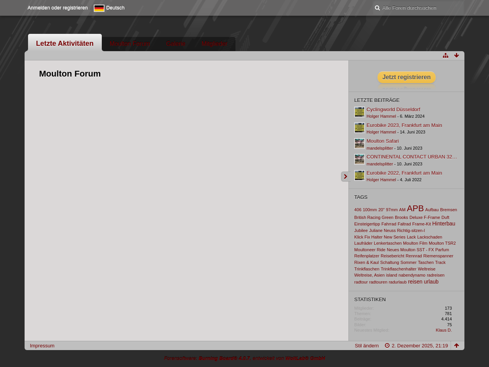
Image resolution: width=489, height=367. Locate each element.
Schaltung (389, 262)
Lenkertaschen (387, 243)
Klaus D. (444, 330)
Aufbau (432, 209)
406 (357, 209)
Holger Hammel (381, 116)
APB (415, 208)
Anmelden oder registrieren (58, 7)
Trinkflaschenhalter (398, 269)
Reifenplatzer (366, 256)
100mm (370, 209)
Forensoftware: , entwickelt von (244, 358)
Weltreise (427, 269)
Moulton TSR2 (442, 243)
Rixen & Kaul (366, 262)
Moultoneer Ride (369, 249)
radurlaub (398, 282)
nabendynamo (411, 275)
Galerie (175, 43)
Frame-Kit (421, 224)
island (391, 275)
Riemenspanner (438, 256)
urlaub (431, 282)
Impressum (42, 346)
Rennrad (414, 256)
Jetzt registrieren (407, 77)
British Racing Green (373, 217)
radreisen (435, 275)
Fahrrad (388, 224)
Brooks (401, 217)
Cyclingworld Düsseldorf (393, 109)
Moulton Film (415, 243)
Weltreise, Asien (369, 275)
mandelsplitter (379, 148)
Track (440, 262)
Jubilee (361, 230)
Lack (411, 237)
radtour (361, 282)
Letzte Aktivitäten (65, 43)
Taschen (426, 262)
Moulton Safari (382, 141)
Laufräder (363, 243)
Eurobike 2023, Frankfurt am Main (404, 125)
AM (402, 209)
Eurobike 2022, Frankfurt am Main (404, 173)
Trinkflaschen (366, 269)
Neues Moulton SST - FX (410, 249)
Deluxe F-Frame (424, 217)
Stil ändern (367, 346)
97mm (392, 209)
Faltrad (404, 224)
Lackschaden (429, 237)
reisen (415, 282)
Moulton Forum (130, 43)
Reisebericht (392, 256)
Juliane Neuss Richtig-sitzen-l (397, 230)
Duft (445, 217)
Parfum (442, 249)
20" (381, 209)
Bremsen (448, 209)
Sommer (409, 262)
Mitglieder (215, 43)
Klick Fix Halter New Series (379, 237)
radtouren (378, 282)
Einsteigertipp (367, 224)
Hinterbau (443, 223)
